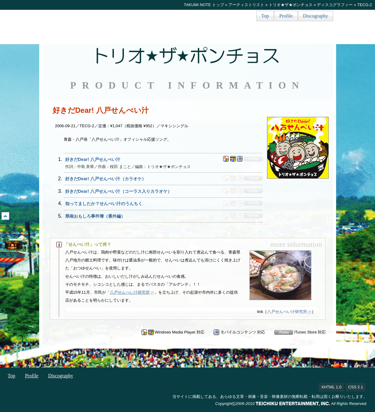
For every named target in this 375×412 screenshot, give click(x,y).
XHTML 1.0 (331, 387)
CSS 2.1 (355, 387)
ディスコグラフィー (335, 4)
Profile (286, 15)
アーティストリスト (246, 4)
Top (265, 15)
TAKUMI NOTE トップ (204, 4)
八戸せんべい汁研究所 (130, 292)
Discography (315, 15)
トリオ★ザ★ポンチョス (291, 4)
